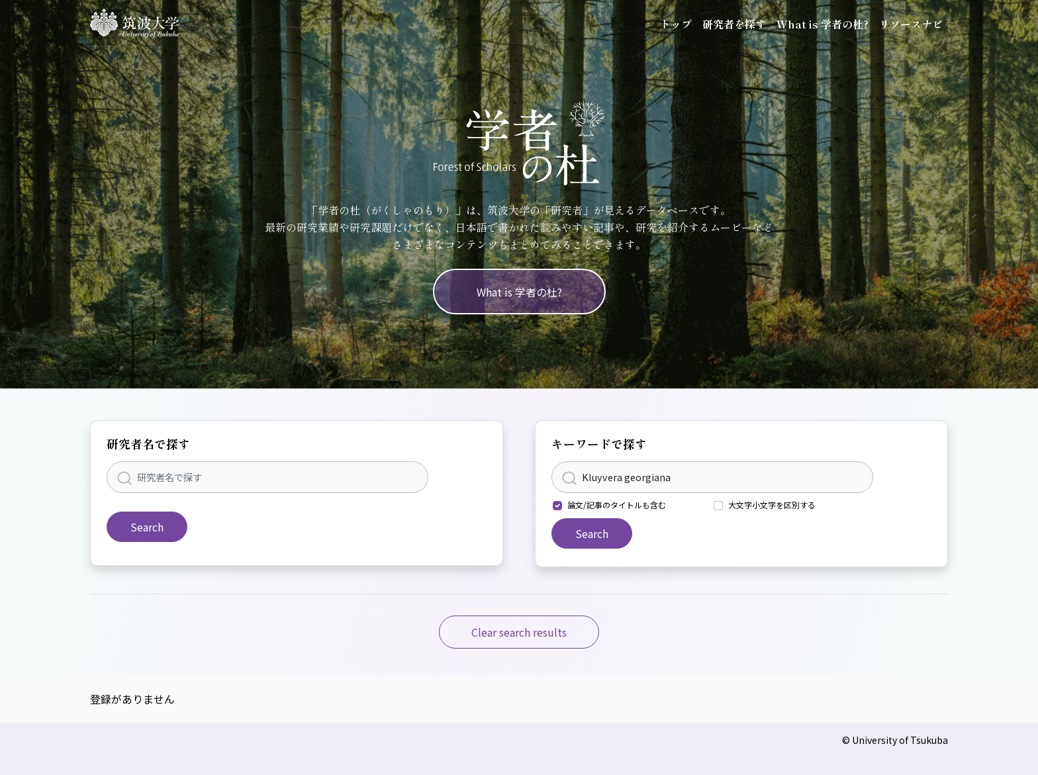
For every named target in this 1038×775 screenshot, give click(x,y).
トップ (676, 24)
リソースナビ (911, 24)
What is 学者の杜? (823, 24)
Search (147, 527)
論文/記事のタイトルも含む (616, 504)
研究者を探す (734, 24)
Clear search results (519, 632)
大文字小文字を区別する (772, 504)
